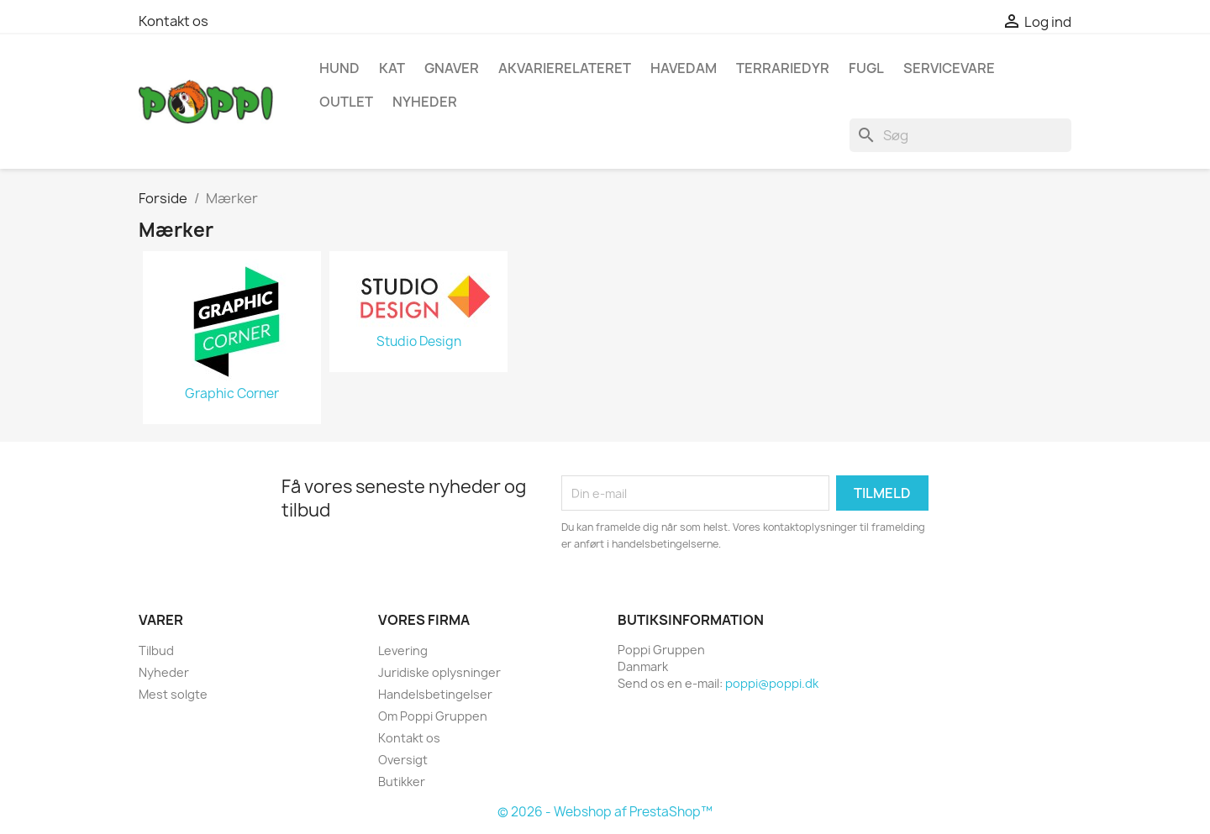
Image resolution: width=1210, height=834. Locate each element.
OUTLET (346, 101)
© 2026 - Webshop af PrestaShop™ (605, 812)
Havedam (683, 68)
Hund (339, 68)
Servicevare (949, 68)
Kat (392, 68)
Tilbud (156, 650)
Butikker (401, 781)
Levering (403, 650)
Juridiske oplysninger (439, 672)
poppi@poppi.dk (771, 683)
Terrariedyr (782, 68)
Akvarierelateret (564, 68)
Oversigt (403, 760)
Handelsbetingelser (435, 694)
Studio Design (418, 341)
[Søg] (960, 135)
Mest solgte (173, 694)
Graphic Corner (232, 394)
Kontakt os (173, 21)
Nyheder (164, 672)
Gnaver (451, 68)
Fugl (866, 68)
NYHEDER (424, 101)
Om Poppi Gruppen (432, 716)
